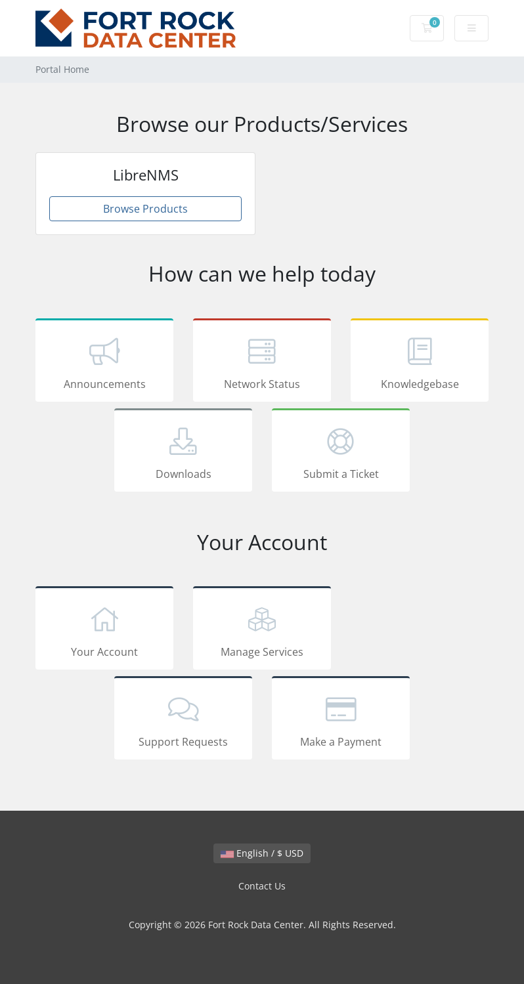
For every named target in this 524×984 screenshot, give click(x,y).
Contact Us (262, 886)
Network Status (262, 362)
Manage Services (262, 630)
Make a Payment (341, 720)
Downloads (183, 452)
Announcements (104, 362)
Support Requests (183, 720)
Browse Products (145, 209)
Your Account (104, 630)
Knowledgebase (420, 362)
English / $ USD (262, 853)
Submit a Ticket (341, 452)
